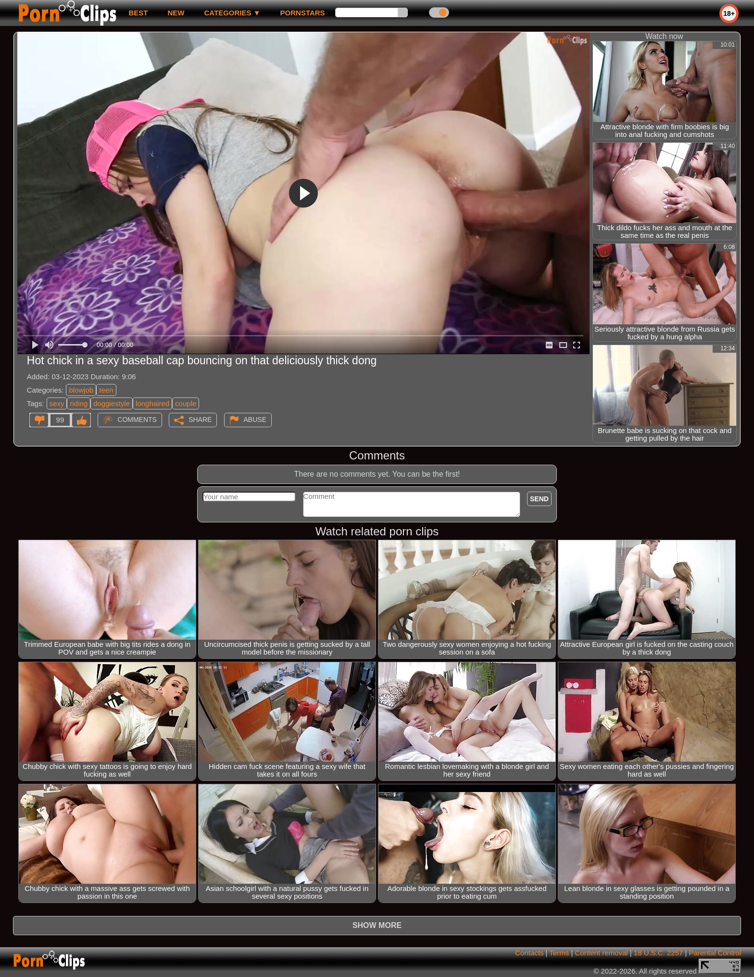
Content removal (601, 953)
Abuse (255, 419)
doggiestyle (111, 403)
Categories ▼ (232, 13)
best (138, 13)
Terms (559, 953)
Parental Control (715, 953)
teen (106, 390)
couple (185, 403)
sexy (57, 403)
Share (200, 419)
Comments (137, 419)
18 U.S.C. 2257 (658, 953)
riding (79, 403)
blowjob (81, 390)
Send (539, 499)
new (175, 13)
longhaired (152, 403)
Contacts (529, 953)
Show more (377, 925)
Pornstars (302, 13)
